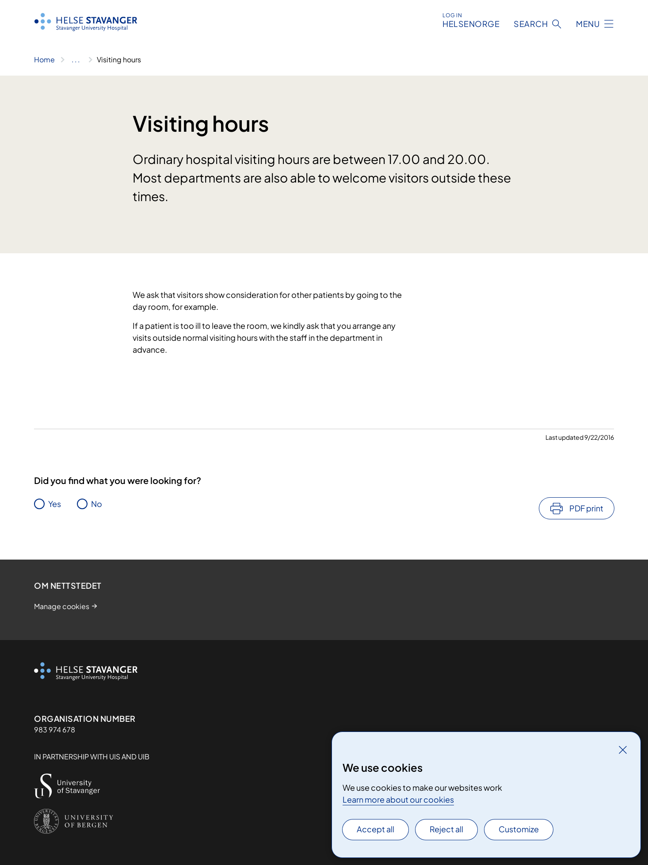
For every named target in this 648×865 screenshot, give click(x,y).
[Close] (623, 750)
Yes (54, 504)
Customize (519, 829)
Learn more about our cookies (398, 799)
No (96, 504)
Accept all (375, 829)
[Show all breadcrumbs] (76, 59)
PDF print (586, 508)
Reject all (446, 829)
